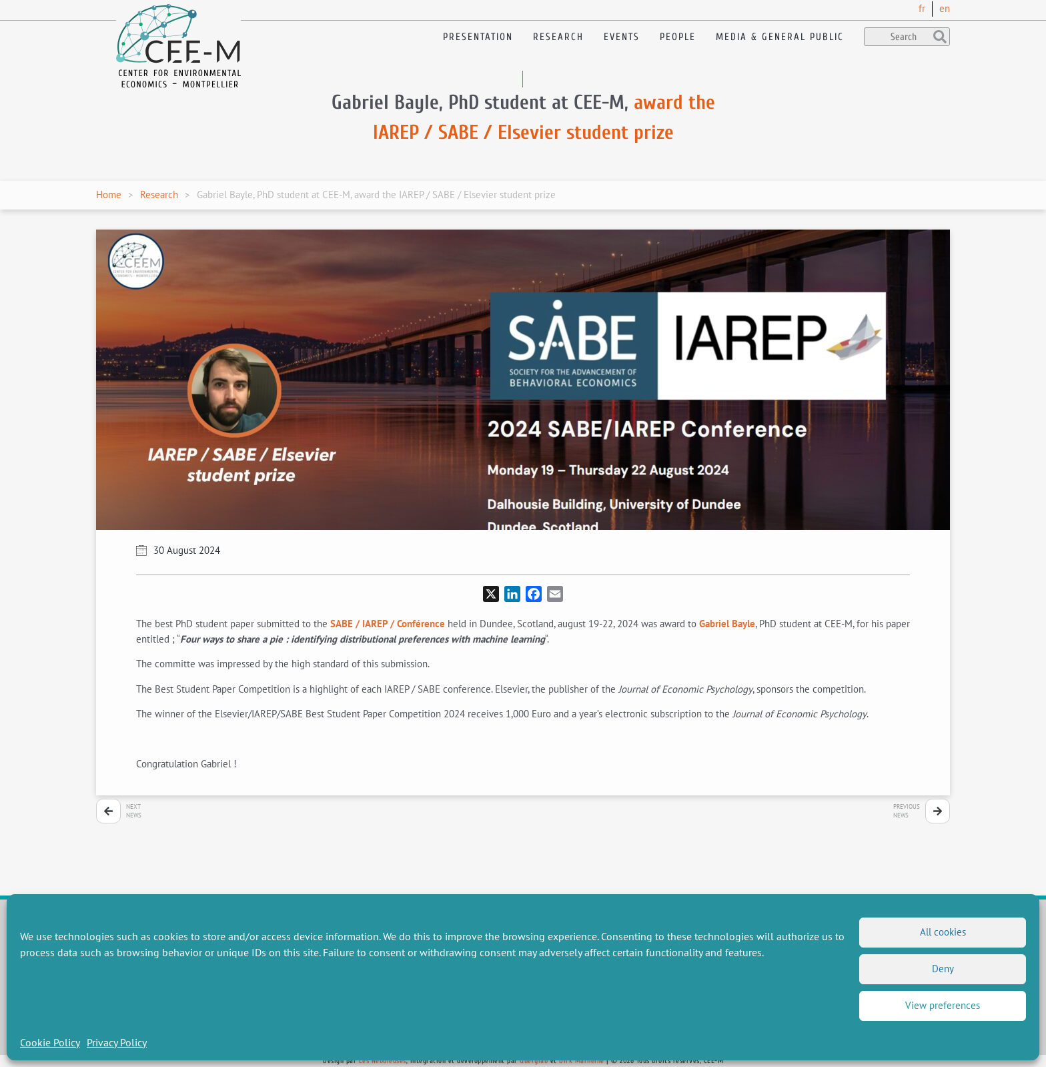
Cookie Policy (50, 1042)
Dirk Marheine (581, 1060)
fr (922, 8)
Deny (943, 968)
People (678, 37)
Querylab (534, 1060)
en (944, 8)
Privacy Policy (117, 1042)
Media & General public (780, 37)
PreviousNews (906, 811)
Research (558, 37)
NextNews (133, 811)
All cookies (943, 932)
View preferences (942, 1005)
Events (622, 37)
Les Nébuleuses (382, 1060)
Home (108, 194)
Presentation (478, 37)
